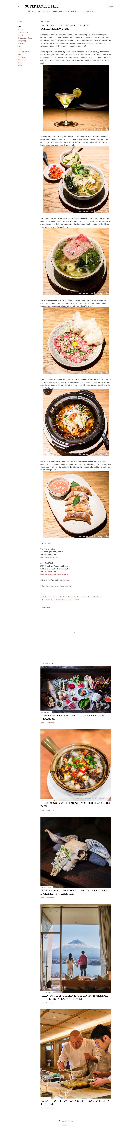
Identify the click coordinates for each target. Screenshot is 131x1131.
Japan (54, 11)
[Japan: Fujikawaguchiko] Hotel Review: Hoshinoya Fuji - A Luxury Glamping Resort (74, 997)
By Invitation (22, 30)
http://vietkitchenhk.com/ (49, 557)
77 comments (49, 1108)
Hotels (83, 11)
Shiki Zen (21, 49)
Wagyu (20, 63)
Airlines (91, 11)
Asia (59, 11)
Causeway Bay (23, 33)
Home (27, 11)
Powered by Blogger (65, 1121)
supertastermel (64, 580)
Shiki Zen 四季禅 (23, 52)
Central (20, 35)
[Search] (110, 6)
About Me (35, 11)
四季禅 (20, 65)
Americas (75, 11)
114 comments (49, 810)
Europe (66, 11)
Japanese (21, 43)
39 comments (49, 897)
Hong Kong (46, 11)
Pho (19, 46)
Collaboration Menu (25, 38)
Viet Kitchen (22, 57)
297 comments (50, 722)
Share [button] (20, 21)
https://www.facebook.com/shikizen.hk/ (54, 574)
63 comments (49, 1003)
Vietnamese (22, 60)
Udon (20, 54)
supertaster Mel (42, 6)
